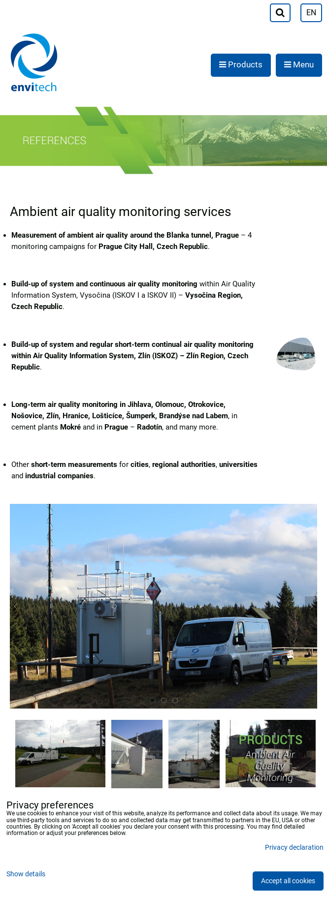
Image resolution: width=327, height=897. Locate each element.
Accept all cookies (288, 881)
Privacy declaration (294, 847)
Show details (25, 874)
